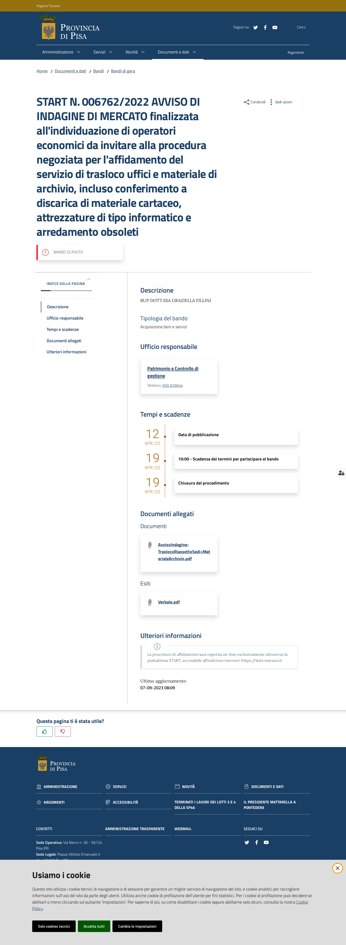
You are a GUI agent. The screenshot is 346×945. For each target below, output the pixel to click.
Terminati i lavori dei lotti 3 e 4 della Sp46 (205, 805)
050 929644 (172, 386)
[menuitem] (295, 53)
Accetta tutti (94, 926)
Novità (188, 787)
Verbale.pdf (169, 602)
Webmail (185, 830)
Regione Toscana (48, 5)
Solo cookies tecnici (54, 926)
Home (42, 71)
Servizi (120, 787)
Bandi (98, 71)
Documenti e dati (70, 71)
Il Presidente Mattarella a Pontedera (270, 805)
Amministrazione (60, 787)
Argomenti (54, 803)
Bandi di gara (123, 71)
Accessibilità (125, 803)
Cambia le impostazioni (137, 926)
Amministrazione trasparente (137, 830)
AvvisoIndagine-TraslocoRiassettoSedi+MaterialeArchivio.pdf (184, 552)
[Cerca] (306, 27)
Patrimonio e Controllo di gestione (172, 372)
